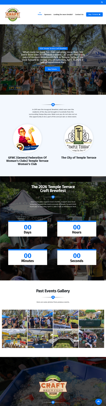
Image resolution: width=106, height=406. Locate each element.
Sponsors (48, 14)
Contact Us (79, 14)
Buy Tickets (94, 14)
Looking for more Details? (63, 14)
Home (40, 14)
